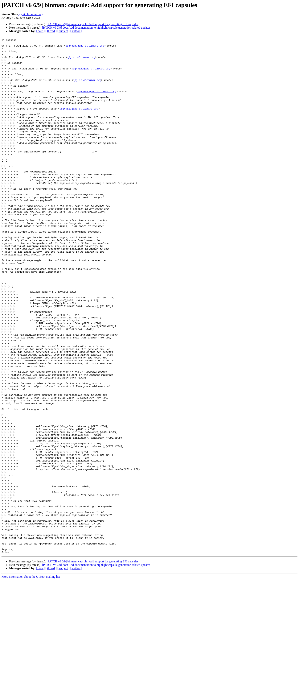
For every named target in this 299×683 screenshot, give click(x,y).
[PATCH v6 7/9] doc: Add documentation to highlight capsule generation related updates (96, 27)
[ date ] (40, 31)
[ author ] (76, 31)
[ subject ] (63, 31)
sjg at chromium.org (30, 14)
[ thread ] (51, 31)
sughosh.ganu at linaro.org (84, 47)
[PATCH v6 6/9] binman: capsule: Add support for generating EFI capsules (92, 24)
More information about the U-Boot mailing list (31, 679)
